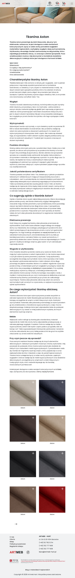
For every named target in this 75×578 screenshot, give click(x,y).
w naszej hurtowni (47, 232)
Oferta (12, 539)
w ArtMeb (57, 369)
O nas (12, 537)
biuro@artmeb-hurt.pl (47, 552)
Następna (13, 524)
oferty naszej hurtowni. (45, 372)
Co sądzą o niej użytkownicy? (21, 68)
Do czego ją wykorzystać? (20, 70)
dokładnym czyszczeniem (43, 268)
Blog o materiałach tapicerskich (37, 570)
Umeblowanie (15, 72)
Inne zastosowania (17, 75)
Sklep (12, 542)
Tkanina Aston (15, 83)
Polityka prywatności (18, 544)
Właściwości (14, 65)
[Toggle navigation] (72, 4)
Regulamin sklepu (16, 546)
